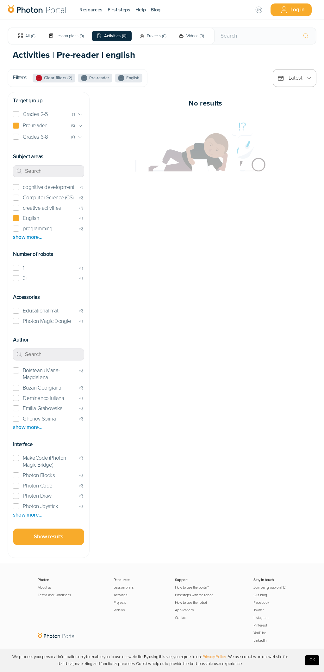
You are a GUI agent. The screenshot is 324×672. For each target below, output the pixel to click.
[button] (48, 114)
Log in (292, 9)
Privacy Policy (214, 656)
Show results (48, 536)
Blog (155, 10)
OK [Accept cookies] (312, 660)
